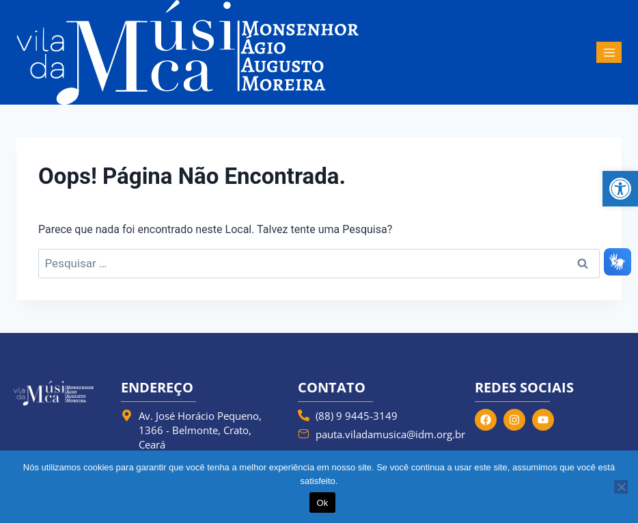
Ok (322, 503)
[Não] (621, 487)
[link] (620, 188)
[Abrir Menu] (609, 52)
